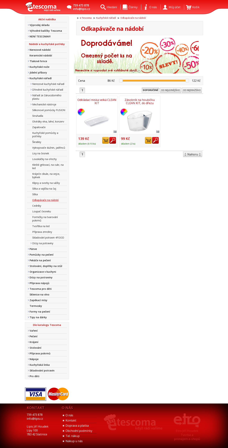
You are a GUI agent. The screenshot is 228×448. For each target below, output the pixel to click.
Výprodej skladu (40, 25)
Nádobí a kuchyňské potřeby (47, 44)
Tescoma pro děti (41, 288)
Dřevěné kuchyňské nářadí (47, 89)
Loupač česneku (41, 211)
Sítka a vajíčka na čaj (44, 188)
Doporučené (150, 90)
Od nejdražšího (192, 90)
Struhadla (37, 115)
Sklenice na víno (39, 294)
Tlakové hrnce (38, 61)
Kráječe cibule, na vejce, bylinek (46, 175)
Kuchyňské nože (39, 67)
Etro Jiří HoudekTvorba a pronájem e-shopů (187, 435)
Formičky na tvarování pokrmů (45, 218)
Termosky (36, 306)
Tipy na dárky (38, 317)
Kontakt (71, 420)
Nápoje (34, 359)
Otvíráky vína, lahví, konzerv (48, 121)
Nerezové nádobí (40, 49)
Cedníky (36, 205)
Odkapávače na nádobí (45, 200)
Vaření (34, 330)
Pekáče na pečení (40, 260)
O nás (69, 415)
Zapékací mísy (38, 300)
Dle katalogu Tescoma (47, 325)
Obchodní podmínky (79, 431)
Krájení (34, 342)
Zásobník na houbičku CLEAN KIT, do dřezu (140, 101)
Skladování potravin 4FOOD (48, 237)
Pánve (33, 249)
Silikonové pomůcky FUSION (48, 110)
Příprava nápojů (39, 283)
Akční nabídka (47, 19)
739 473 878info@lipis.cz (81, 7)
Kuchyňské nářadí (41, 78)
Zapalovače (39, 127)
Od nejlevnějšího (170, 90)
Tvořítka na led (41, 226)
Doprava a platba (77, 426)
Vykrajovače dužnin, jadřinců (48, 147)
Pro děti (34, 376)
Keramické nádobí (41, 55)
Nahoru (192, 154)
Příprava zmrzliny (42, 232)
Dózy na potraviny (42, 243)
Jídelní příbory (38, 72)
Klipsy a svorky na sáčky (46, 183)
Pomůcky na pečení (41, 254)
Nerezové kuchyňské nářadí (48, 84)
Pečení (33, 336)
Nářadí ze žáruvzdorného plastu (46, 97)
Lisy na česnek (40, 153)
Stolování (35, 347)
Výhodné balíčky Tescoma (46, 30)
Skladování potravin (42, 370)
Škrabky (36, 142)
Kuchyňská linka (40, 364)
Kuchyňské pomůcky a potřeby (45, 134)
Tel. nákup (73, 436)
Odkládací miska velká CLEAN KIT (96, 101)
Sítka (35, 194)
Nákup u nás (74, 441)
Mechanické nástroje (44, 104)
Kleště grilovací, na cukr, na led (48, 166)
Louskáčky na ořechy (44, 159)
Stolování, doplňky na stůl (46, 266)
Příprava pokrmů (40, 353)
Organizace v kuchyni (43, 271)
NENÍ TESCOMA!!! (40, 36)
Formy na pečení (40, 311)
